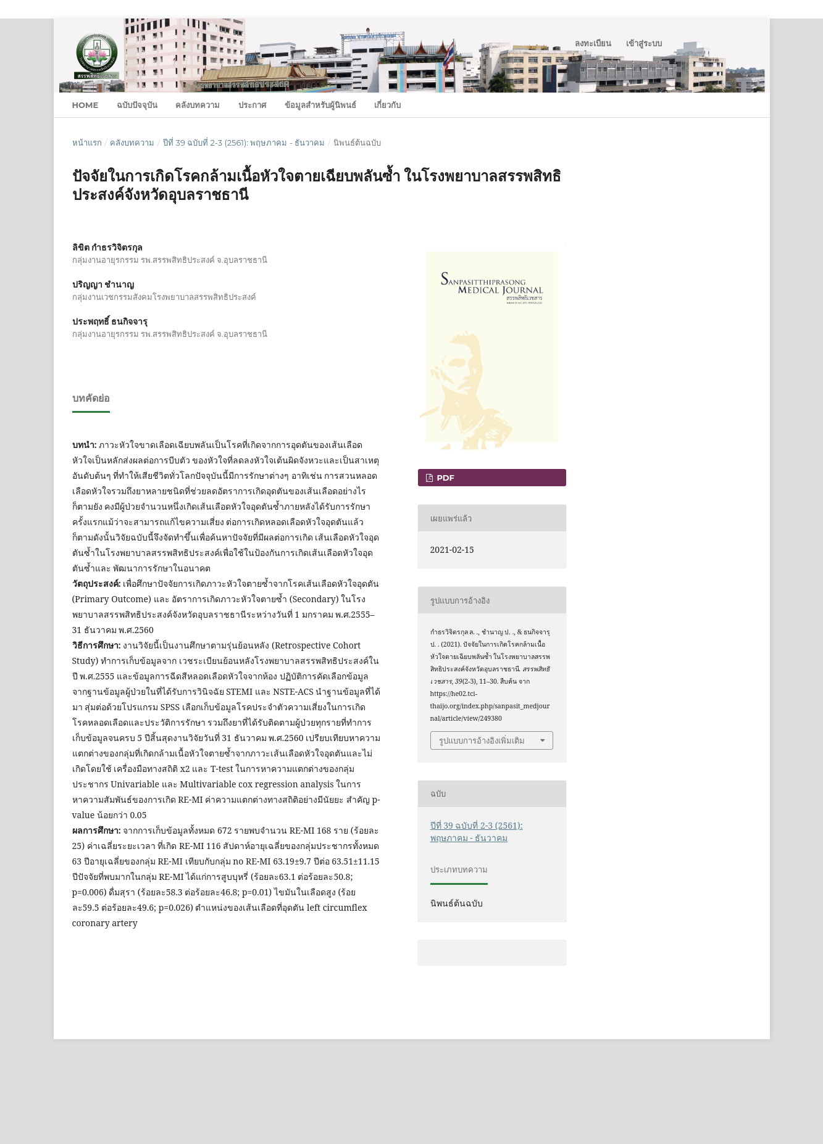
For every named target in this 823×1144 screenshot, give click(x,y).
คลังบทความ (197, 105)
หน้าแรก (87, 142)
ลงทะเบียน (593, 43)
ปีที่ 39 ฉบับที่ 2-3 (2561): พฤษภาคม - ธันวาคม (244, 142)
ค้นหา (726, 104)
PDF (444, 478)
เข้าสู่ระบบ (644, 43)
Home (85, 105)
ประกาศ (252, 105)
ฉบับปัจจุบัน (137, 105)
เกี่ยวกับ (387, 105)
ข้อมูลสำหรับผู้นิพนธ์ (320, 105)
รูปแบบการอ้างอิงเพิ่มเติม (482, 740)
